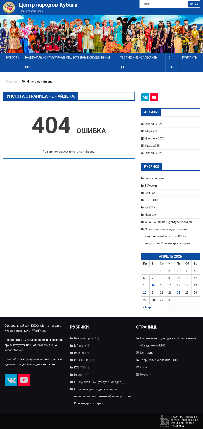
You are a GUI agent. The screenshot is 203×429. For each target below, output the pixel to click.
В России (151, 185)
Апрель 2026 (153, 124)
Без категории (154, 178)
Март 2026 (152, 131)
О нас (171, 62)
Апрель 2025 (153, 153)
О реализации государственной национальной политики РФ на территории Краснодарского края (167, 236)
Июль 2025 (152, 145)
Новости (12, 57)
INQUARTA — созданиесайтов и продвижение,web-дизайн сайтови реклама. (184, 421)
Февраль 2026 (154, 138)
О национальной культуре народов (168, 222)
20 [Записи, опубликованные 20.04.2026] (144, 292)
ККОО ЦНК (152, 200)
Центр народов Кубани (48, 5)
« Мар (147, 307)
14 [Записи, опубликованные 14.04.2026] (153, 285)
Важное (150, 193)
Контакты (189, 57)
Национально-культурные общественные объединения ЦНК (67, 62)
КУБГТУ (150, 207)
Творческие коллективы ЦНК (138, 62)
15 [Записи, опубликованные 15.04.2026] (161, 285)
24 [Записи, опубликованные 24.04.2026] (178, 292)
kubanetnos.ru (14, 350)
